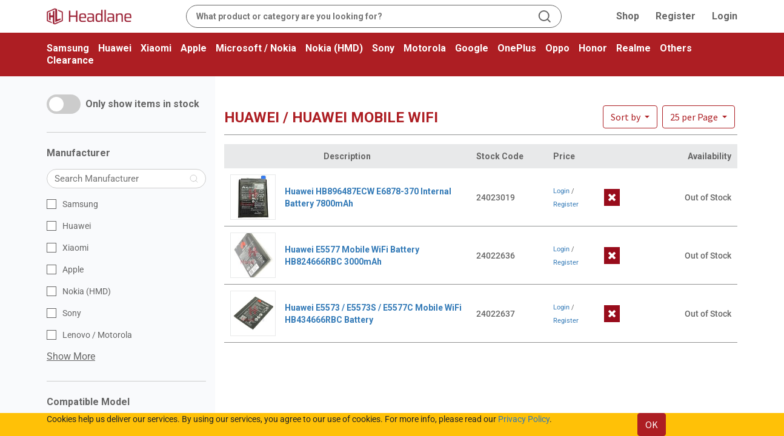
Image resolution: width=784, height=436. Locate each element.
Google (471, 48)
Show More (71, 356)
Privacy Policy (524, 419)
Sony (383, 48)
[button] (698, 116)
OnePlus (516, 48)
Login (724, 16)
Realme (633, 48)
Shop (627, 16)
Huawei (114, 48)
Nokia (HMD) (334, 48)
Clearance (70, 60)
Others (676, 48)
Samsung (68, 48)
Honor (593, 48)
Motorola (425, 48)
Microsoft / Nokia (256, 48)
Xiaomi (156, 48)
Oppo (557, 48)
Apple (194, 48)
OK (651, 424)
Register (676, 16)
